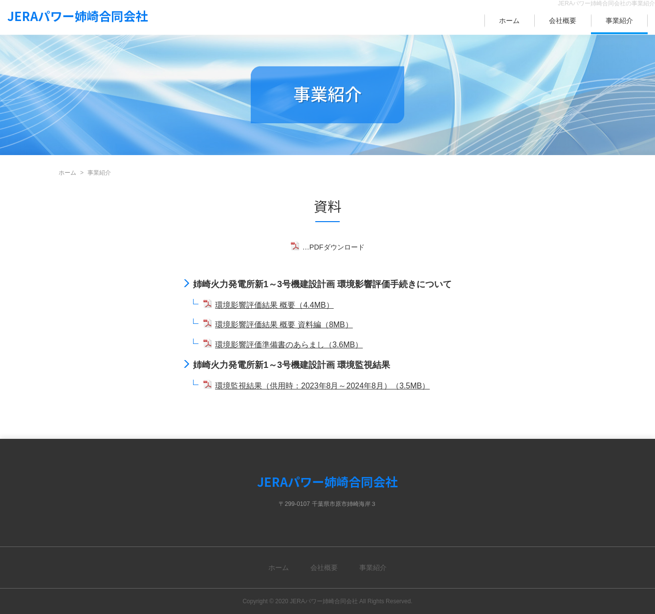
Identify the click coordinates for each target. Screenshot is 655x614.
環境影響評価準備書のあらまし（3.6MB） (289, 345)
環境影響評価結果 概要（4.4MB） (274, 305)
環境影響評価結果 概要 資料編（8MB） (284, 324)
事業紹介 (619, 20)
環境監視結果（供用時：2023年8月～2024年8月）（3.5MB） (322, 386)
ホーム (509, 20)
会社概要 (562, 20)
